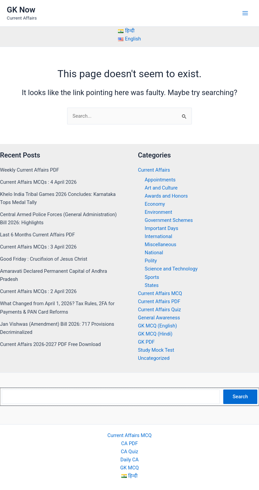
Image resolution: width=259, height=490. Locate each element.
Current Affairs (154, 170)
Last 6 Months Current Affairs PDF (37, 235)
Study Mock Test (156, 350)
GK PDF (146, 342)
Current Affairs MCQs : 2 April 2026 (38, 291)
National (154, 253)
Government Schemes (169, 220)
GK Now (21, 10)
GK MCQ (129, 468)
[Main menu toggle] (245, 13)
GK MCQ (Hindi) (155, 334)
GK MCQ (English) (157, 326)
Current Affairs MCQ (160, 293)
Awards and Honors (166, 196)
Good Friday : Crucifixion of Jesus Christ (43, 259)
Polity (151, 261)
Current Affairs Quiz (159, 310)
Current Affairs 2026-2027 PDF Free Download (50, 344)
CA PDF (129, 443)
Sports (152, 277)
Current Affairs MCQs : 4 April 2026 (38, 182)
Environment (158, 212)
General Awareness (159, 318)
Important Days (161, 228)
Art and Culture (161, 188)
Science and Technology (171, 269)
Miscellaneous (160, 244)
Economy (155, 204)
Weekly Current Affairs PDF (29, 170)
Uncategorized (154, 358)
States (152, 285)
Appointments (160, 180)
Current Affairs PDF (159, 301)
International (158, 236)
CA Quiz (129, 452)
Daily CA (129, 460)
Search (240, 397)
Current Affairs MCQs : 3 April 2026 (38, 247)
